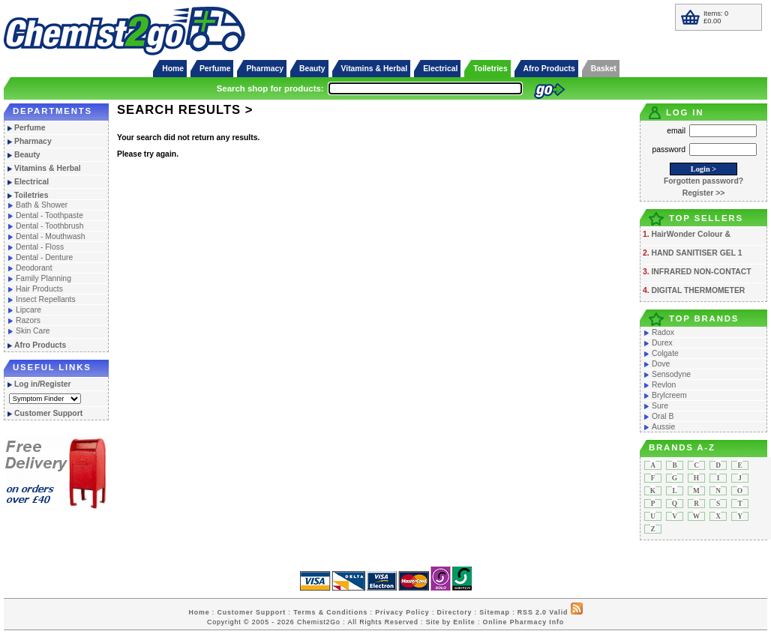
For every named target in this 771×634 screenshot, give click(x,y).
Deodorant (34, 268)
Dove (661, 364)
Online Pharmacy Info (523, 622)
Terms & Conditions (330, 612)
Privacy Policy (402, 612)
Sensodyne (671, 374)
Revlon (664, 385)
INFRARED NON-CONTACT (701, 272)
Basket (603, 68)
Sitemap (494, 612)
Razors (28, 320)
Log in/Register (42, 384)
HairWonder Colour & (690, 234)
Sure (660, 406)
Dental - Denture (44, 257)
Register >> (703, 193)
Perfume (215, 68)
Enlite (464, 622)
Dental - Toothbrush (50, 226)
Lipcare (28, 310)
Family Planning (43, 278)
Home (173, 68)
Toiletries (490, 68)
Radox (663, 332)
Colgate (665, 353)
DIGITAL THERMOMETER (698, 290)
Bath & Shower (42, 205)
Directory (454, 612)
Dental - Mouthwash (50, 236)
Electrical (440, 68)
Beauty (312, 68)
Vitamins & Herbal (374, 68)
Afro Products (549, 68)
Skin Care (33, 331)
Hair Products (39, 289)
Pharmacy (265, 68)
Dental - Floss (40, 247)
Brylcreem (669, 395)
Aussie (663, 427)
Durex (662, 343)
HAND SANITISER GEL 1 (696, 253)
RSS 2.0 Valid (543, 612)
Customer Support (48, 413)
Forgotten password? (703, 181)
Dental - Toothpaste (49, 215)
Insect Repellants (46, 299)
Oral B (663, 416)
